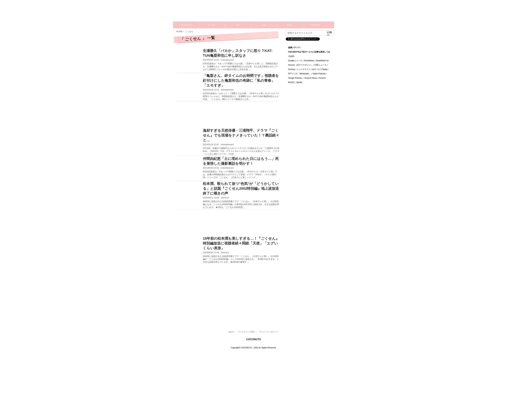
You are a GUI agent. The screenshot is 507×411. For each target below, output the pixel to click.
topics (289, 25)
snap (263, 25)
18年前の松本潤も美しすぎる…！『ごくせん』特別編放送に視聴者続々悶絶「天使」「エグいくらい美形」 (241, 243)
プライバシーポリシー (268, 332)
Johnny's (225, 197)
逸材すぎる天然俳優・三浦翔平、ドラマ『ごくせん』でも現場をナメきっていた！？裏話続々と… (241, 135)
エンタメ (212, 25)
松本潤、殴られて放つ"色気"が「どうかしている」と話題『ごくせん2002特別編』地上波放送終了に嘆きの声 (241, 188)
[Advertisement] (273, 12)
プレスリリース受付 (246, 332)
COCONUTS (253, 339)
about (231, 332)
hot (237, 25)
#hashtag (315, 25)
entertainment (186, 25)
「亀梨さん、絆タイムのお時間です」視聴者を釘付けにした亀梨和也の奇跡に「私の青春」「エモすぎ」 (241, 80)
